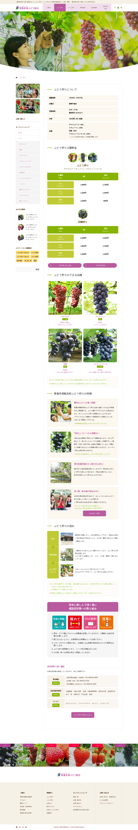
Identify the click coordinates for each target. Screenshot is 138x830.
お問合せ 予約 (105, 7)
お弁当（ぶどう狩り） (53, 810)
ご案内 (48, 7)
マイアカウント (78, 806)
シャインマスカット (25, 178)
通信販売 (82, 7)
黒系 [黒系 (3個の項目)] (35, 260)
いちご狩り (71, 7)
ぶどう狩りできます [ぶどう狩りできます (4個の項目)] (23, 256)
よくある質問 (104, 800)
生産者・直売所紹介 (26, 806)
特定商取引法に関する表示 (81, 810)
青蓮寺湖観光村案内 (26, 797)
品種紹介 (49, 813)
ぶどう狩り (60, 7)
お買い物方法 (77, 800)
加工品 (20, 132)
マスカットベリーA (25, 161)
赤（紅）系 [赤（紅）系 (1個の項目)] (28, 260)
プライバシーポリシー (106, 803)
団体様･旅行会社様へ (26, 813)
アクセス (22, 800)
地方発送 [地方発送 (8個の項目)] (19, 260)
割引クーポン (51, 806)
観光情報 (94, 7)
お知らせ (49, 803)
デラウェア (22, 144)
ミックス (22, 184)
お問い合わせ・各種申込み (108, 797)
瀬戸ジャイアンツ (24, 189)
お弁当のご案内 (94, 513)
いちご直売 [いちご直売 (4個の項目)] (34, 252)
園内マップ (23, 803)
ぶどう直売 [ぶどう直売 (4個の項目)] (34, 256)
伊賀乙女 (22, 172)
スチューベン (23, 155)
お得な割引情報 (100, 265)
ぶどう (20, 138)
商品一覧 (75, 797)
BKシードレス (23, 201)
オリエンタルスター (25, 167)
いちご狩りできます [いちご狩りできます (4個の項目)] (23, 252)
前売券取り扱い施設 (65, 265)
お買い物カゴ (77, 803)
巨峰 (20, 150)
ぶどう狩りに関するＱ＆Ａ (83, 715)
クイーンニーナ (24, 195)
